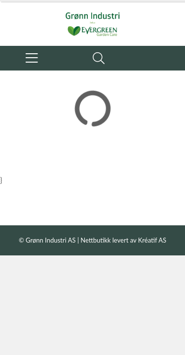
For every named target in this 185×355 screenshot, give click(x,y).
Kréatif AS (152, 240)
